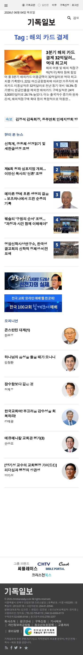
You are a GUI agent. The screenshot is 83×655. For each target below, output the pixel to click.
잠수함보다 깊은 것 (18, 384)
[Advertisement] (41, 522)
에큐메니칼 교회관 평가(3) (24, 438)
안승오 (8, 443)
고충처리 (63, 625)
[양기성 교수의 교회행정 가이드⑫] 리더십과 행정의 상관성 (30, 467)
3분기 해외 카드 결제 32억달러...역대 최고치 (60, 58)
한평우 (8, 335)
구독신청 (64, 5)
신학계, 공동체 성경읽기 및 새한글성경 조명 (24, 146)
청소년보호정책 (44, 625)
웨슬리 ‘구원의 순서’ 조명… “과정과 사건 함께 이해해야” (26, 221)
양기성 (8, 475)
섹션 (6, 5)
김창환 (8, 362)
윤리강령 (13, 631)
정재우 (8, 389)
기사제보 (56, 621)
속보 (9, 119)
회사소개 (9, 621)
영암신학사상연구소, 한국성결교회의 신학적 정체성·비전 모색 (26, 248)
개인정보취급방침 (19, 625)
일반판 (45, 5)
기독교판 (30, 5)
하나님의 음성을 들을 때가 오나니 (30, 357)
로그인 (75, 5)
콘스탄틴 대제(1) (17, 330)
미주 (54, 5)
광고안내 (25, 621)
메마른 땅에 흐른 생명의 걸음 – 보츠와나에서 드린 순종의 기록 (26, 198)
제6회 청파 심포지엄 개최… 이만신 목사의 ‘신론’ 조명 (25, 171)
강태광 (8, 421)
